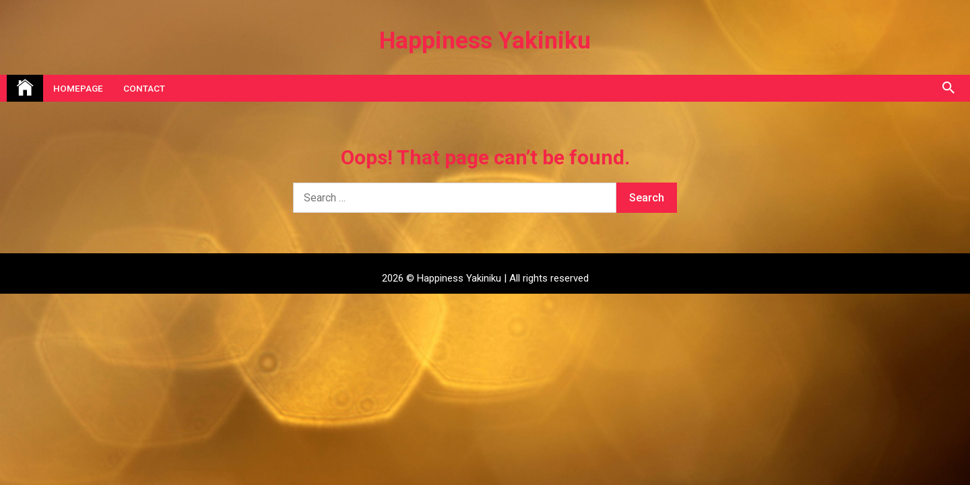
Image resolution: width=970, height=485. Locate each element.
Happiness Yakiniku (485, 41)
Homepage (78, 88)
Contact (144, 88)
